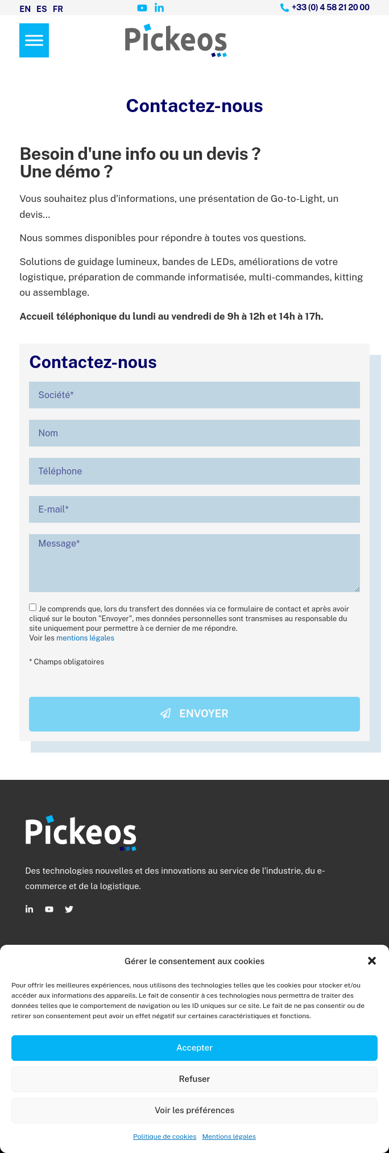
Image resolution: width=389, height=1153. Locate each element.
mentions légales (85, 638)
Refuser (194, 1079)
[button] (372, 960)
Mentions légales (228, 1136)
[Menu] (34, 40)
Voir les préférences (194, 1110)
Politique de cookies (164, 1136)
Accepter (194, 1047)
